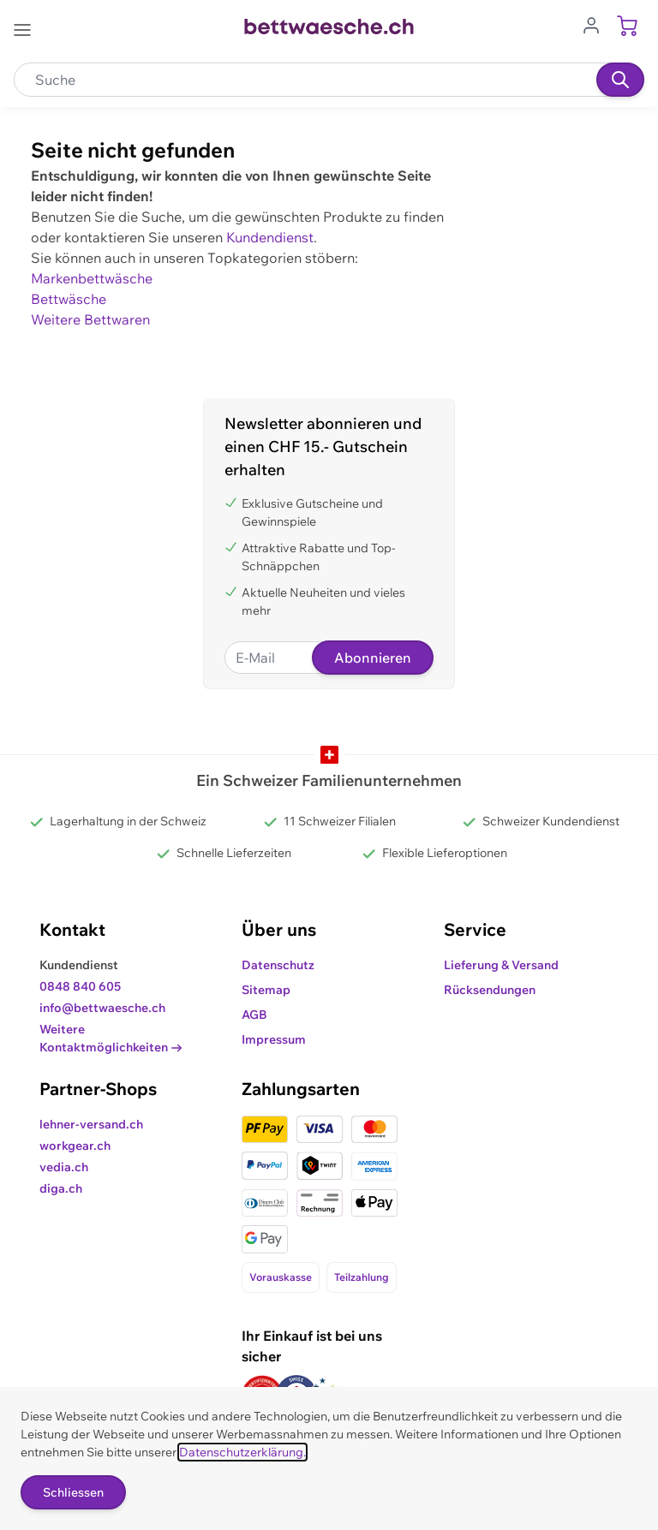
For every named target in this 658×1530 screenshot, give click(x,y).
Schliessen (73, 1492)
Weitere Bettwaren (90, 319)
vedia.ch (63, 1167)
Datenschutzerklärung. (242, 1452)
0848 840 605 (80, 986)
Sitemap (266, 989)
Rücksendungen (489, 989)
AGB (254, 1014)
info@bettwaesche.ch (102, 1007)
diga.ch (60, 1188)
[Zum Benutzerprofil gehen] (596, 24)
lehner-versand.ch (91, 1124)
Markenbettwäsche (92, 278)
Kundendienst (270, 237)
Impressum (274, 1039)
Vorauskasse (280, 1277)
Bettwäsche (68, 298)
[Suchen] (620, 80)
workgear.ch (75, 1145)
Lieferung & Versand (501, 965)
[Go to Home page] (328, 26)
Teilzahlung (361, 1277)
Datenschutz (278, 965)
